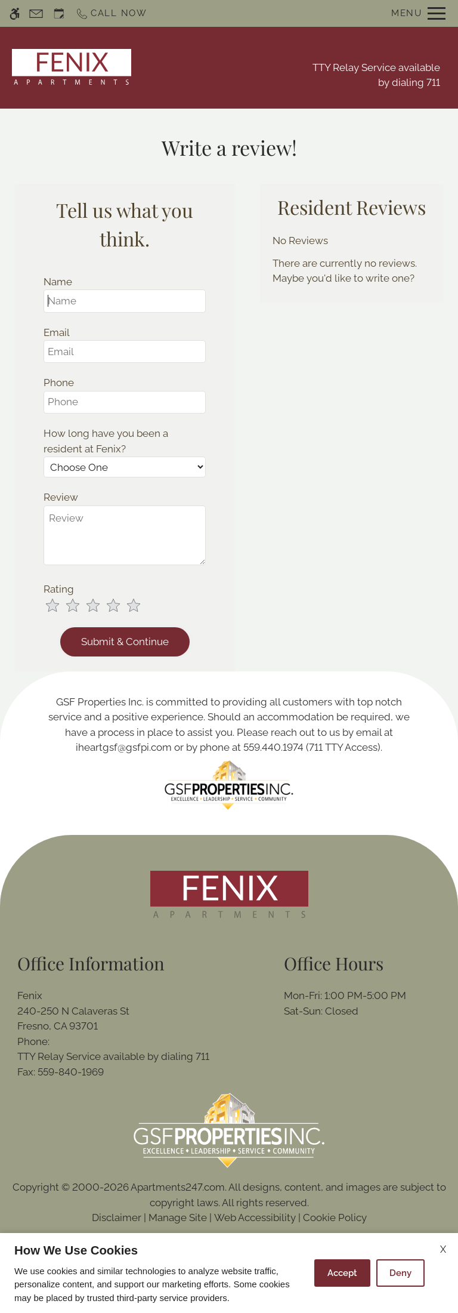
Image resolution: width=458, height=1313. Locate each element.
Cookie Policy (335, 1217)
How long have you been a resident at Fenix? (106, 441)
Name (58, 282)
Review (61, 497)
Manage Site (177, 1217)
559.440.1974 (273, 747)
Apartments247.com (178, 1187)
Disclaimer (116, 1217)
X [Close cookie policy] (443, 1249)
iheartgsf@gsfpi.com (124, 747)
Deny (400, 1273)
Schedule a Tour (214, 67)
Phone (59, 383)
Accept (342, 1273)
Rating (59, 589)
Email (56, 332)
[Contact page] (36, 13)
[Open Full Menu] (418, 13)
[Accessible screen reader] (14, 13)
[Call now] (111, 13)
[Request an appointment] (59, 13)
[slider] (100, 606)
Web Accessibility (255, 1217)
